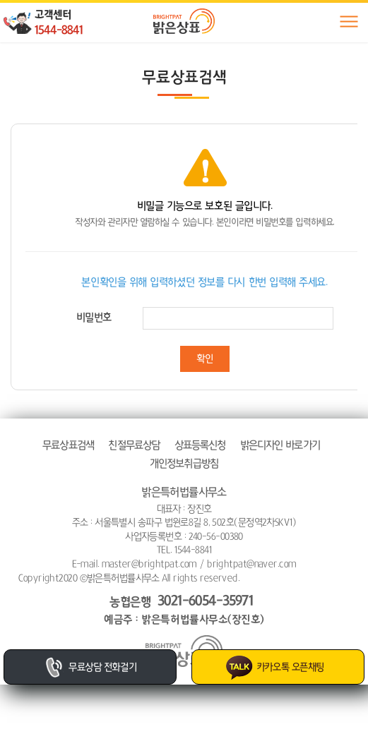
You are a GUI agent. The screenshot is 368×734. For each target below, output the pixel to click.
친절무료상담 (134, 445)
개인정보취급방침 (184, 463)
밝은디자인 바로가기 (280, 445)
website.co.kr (322, 578)
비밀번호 (94, 317)
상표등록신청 (200, 445)
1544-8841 (59, 30)
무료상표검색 (68, 445)
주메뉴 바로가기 (0, 0)
